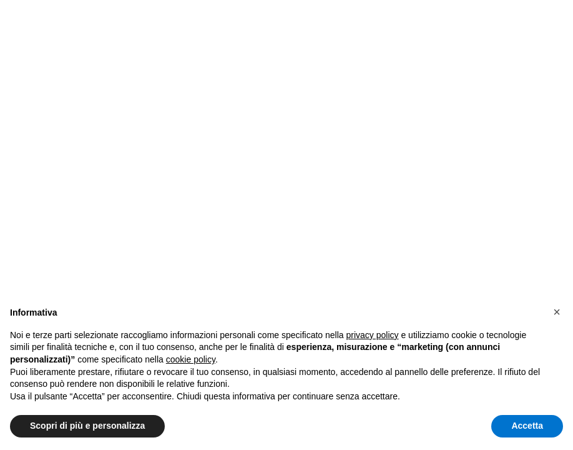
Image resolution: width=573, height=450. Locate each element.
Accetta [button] (527, 426)
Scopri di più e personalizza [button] (87, 426)
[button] (557, 312)
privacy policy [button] (372, 335)
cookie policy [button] (190, 359)
